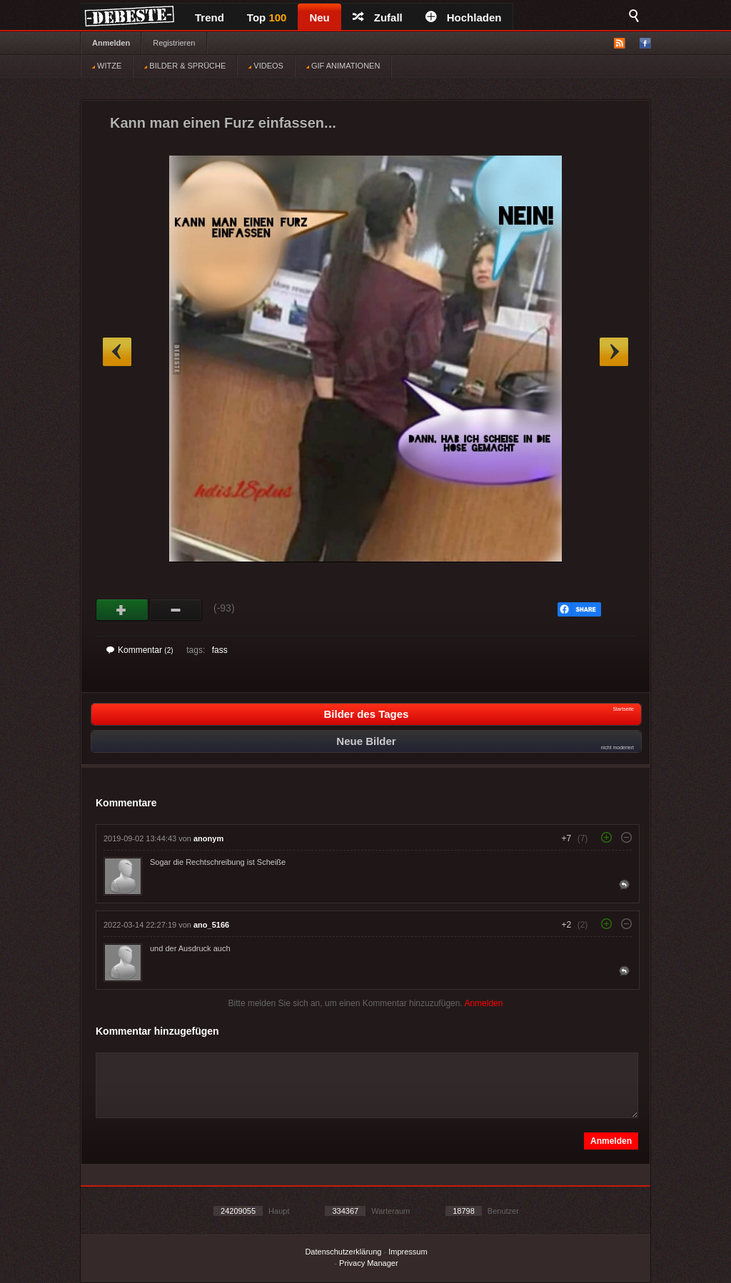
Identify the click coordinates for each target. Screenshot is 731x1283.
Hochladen (463, 17)
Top (267, 17)
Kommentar (139, 650)
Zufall (378, 17)
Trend (209, 17)
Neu (319, 17)
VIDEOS (265, 65)
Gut (122, 610)
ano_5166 (211, 925)
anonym (208, 838)
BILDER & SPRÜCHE (185, 65)
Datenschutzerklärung (343, 1251)
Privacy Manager (368, 1263)
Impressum (407, 1251)
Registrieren (174, 43)
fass (220, 650)
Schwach (176, 610)
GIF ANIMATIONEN (343, 65)
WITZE (106, 65)
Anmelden (111, 43)
